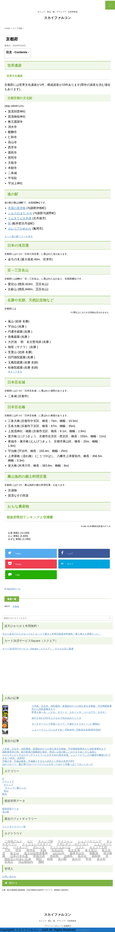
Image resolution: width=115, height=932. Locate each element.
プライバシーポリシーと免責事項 (57, 926)
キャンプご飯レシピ (15, 788)
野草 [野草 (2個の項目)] (89, 859)
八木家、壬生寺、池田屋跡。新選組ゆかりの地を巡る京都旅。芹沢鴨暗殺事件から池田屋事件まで (54, 749)
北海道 (16, 606)
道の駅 (5, 812)
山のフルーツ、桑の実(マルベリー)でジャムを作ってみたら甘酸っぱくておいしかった (47, 764)
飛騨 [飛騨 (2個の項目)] (41, 862)
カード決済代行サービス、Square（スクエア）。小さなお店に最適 (37, 648)
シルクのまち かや (20, 213)
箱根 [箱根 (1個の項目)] (50, 859)
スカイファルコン (57, 18)
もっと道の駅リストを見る (18, 236)
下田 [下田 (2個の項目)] (7, 850)
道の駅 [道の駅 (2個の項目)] (62, 859)
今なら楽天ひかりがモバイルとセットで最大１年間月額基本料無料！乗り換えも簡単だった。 (51, 634)
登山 (6, 791)
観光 (4, 794)
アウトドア (8, 781)
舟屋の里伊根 (17, 208)
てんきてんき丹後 (20, 218)
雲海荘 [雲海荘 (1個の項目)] (8, 862)
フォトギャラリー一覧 (14, 826)
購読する (11, 883)
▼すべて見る (15, 372)
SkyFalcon (83, 929)
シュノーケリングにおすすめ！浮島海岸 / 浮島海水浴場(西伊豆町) (66, 730)
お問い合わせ (9, 876)
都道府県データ (13, 589)
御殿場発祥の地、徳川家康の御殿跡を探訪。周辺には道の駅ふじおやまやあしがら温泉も (49, 752)
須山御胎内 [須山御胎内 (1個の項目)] (25, 862)
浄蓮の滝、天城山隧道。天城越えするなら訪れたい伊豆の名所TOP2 (38, 761)
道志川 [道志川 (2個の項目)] (76, 859)
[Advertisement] (57, 672)
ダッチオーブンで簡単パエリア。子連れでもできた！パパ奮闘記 (66, 724)
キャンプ (8, 785)
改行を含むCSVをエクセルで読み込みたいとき (56, 718)
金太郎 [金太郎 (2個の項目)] (101, 859)
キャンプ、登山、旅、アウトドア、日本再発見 (57, 921)
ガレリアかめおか (20, 228)
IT (3, 779)
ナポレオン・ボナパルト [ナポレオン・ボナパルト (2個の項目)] (73, 844)
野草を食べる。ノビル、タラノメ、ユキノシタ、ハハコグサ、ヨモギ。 (69, 712)
